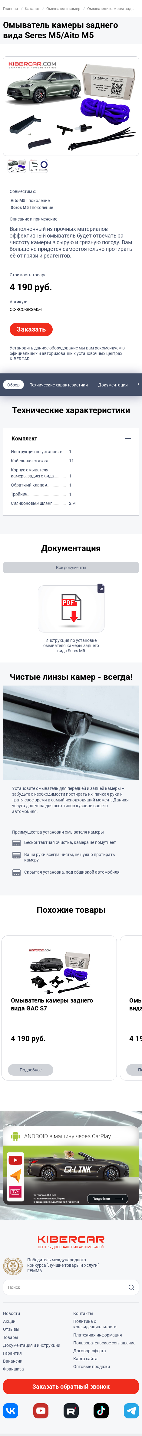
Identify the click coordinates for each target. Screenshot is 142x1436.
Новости (11, 1313)
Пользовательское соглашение (104, 1342)
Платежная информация (97, 1335)
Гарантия (12, 1353)
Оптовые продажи (91, 1366)
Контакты (83, 1313)
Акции (9, 1321)
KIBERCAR (20, 358)
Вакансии (12, 1361)
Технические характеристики (59, 385)
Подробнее (30, 1069)
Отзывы (11, 1329)
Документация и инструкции (31, 1345)
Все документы (71, 567)
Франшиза (13, 1369)
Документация (113, 385)
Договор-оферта (89, 1350)
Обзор (13, 385)
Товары (10, 1337)
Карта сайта (85, 1358)
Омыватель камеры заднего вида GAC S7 (52, 1004)
